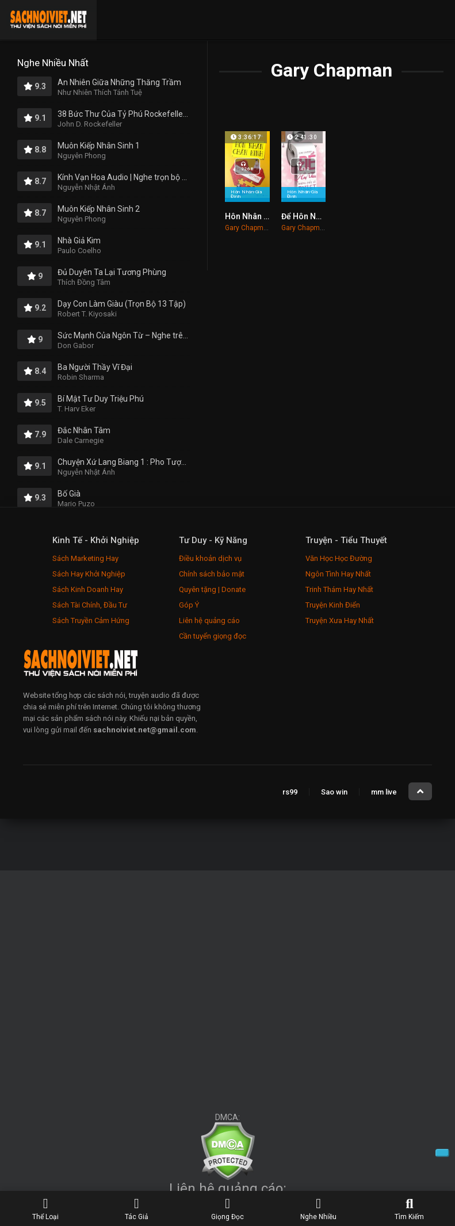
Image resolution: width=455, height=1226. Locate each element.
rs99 (289, 792)
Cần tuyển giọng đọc (212, 636)
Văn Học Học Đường (338, 558)
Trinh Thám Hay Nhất (339, 589)
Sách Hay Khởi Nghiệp (88, 574)
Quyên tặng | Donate (212, 589)
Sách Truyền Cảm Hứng (90, 620)
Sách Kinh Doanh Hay (87, 589)
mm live (384, 792)
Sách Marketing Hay (85, 558)
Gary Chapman (248, 228)
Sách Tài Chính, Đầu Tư (89, 605)
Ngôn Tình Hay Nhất (338, 574)
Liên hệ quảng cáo (209, 620)
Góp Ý (189, 605)
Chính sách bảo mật (211, 574)
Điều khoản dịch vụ (210, 558)
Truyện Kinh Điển (332, 605)
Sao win (334, 792)
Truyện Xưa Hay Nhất (339, 620)
